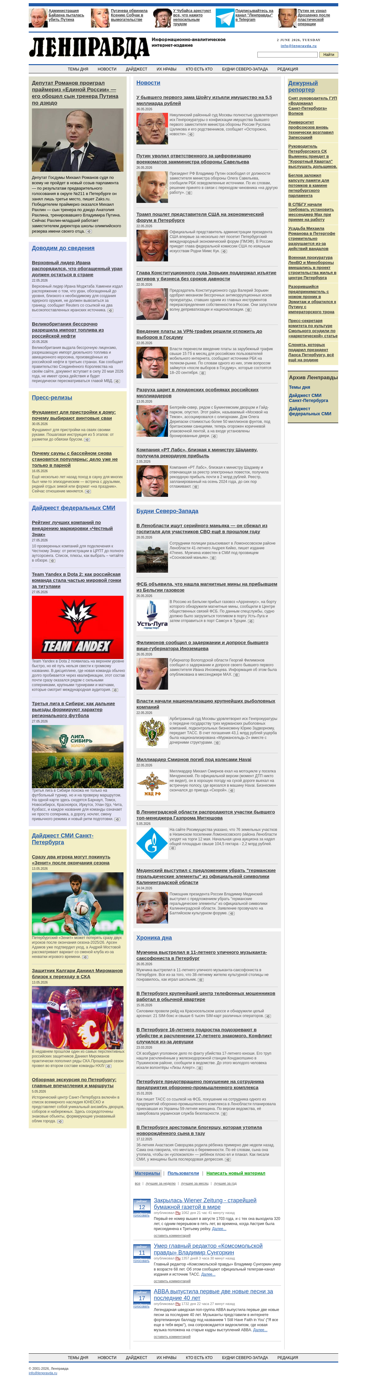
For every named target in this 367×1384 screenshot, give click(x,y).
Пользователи (183, 1173)
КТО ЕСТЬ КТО (200, 69)
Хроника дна (154, 938)
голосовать (141, 1215)
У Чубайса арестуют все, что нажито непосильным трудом (192, 17)
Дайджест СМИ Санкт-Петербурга (62, 838)
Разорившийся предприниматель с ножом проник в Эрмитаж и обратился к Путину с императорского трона (312, 299)
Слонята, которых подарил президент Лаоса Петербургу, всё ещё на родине (311, 352)
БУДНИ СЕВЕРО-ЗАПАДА (245, 69)
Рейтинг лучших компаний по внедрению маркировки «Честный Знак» (72, 528)
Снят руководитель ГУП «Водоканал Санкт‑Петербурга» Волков (312, 106)
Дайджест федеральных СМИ (73, 508)
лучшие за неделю (161, 1183)
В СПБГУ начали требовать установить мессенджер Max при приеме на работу (311, 212)
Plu (177, 1213)
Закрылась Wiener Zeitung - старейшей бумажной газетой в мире (205, 1203)
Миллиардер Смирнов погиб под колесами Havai (193, 759)
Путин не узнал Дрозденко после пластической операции (314, 17)
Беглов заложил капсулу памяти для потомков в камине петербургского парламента (308, 185)
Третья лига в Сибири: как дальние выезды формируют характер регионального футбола (73, 709)
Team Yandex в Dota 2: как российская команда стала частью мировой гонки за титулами (76, 580)
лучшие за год (225, 1183)
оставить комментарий (172, 1235)
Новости (148, 83)
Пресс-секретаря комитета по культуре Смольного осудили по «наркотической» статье (313, 328)
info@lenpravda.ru (299, 46)
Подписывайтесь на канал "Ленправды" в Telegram (255, 15)
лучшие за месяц (194, 1183)
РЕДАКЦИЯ (288, 69)
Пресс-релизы (52, 397)
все (137, 1183)
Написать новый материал (236, 1173)
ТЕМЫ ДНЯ (78, 69)
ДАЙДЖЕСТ (137, 69)
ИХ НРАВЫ (167, 69)
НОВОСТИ (108, 69)
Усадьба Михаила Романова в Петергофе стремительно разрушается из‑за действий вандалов (311, 238)
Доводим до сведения (63, 248)
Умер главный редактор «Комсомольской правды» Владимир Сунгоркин (208, 1249)
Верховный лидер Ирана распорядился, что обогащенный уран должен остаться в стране (77, 268)
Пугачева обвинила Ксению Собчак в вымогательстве (129, 15)
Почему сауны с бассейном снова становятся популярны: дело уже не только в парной (75, 459)
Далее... (219, 1229)
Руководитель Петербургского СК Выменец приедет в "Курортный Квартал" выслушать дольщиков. (312, 156)
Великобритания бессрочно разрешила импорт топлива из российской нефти (68, 329)
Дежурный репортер (303, 86)
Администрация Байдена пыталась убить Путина (66, 15)
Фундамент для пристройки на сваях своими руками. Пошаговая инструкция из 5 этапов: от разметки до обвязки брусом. (73, 435)
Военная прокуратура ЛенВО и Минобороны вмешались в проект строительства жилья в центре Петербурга (312, 267)
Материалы (147, 1173)
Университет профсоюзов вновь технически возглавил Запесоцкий (311, 130)
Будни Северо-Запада (167, 511)
